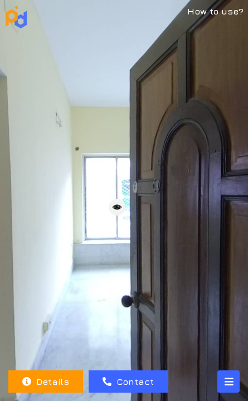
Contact (128, 381)
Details (45, 381)
